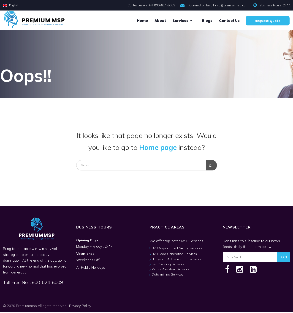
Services (180, 20)
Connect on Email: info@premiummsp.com (218, 5)
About (160, 20)
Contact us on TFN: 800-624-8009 (151, 5)
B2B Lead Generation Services (174, 255)
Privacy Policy (80, 307)
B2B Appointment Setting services (177, 249)
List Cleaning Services (168, 265)
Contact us (229, 20)
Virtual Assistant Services (170, 270)
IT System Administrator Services (176, 260)
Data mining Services (167, 275)
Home (142, 20)
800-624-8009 (47, 283)
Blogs (206, 20)
